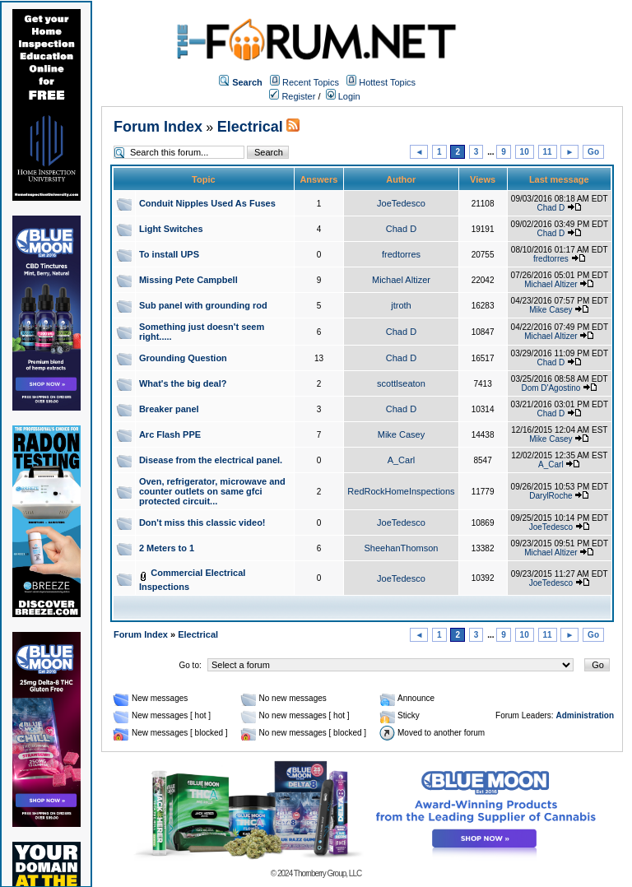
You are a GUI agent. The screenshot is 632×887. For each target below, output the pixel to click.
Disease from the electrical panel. (210, 460)
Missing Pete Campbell (188, 280)
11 (547, 151)
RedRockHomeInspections (400, 491)
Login (343, 96)
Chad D (551, 207)
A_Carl (402, 460)
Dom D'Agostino (550, 387)
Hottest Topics (387, 82)
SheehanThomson (402, 548)
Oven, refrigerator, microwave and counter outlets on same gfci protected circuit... (212, 491)
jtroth (401, 305)
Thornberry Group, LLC (327, 873)
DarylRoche (550, 495)
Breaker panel (169, 409)
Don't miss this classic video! (202, 522)
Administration (584, 715)
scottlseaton (401, 383)
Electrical (250, 126)
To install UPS (169, 254)
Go (593, 151)
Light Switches (171, 229)
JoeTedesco (401, 203)
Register (292, 96)
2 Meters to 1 (166, 548)
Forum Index (158, 126)
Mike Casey (550, 309)
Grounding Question (183, 358)
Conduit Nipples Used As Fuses (207, 203)
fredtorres (401, 254)
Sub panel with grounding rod (203, 305)
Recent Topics (310, 82)
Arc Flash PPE (170, 434)
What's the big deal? (183, 383)
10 (524, 151)
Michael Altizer (401, 280)
